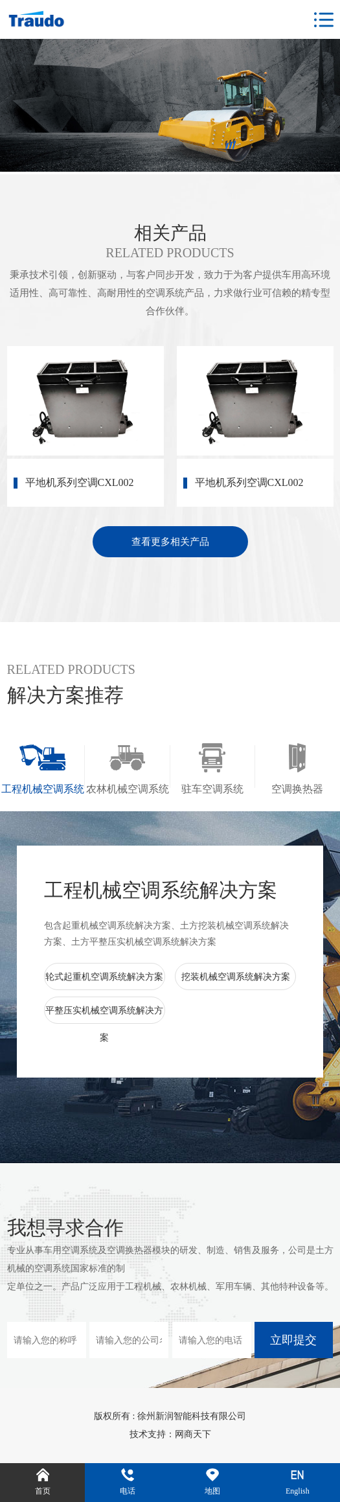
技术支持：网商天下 (170, 1434)
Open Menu (324, 20)
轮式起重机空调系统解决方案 (104, 977)
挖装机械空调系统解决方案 (235, 977)
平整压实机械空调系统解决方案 (104, 1024)
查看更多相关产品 (170, 542)
